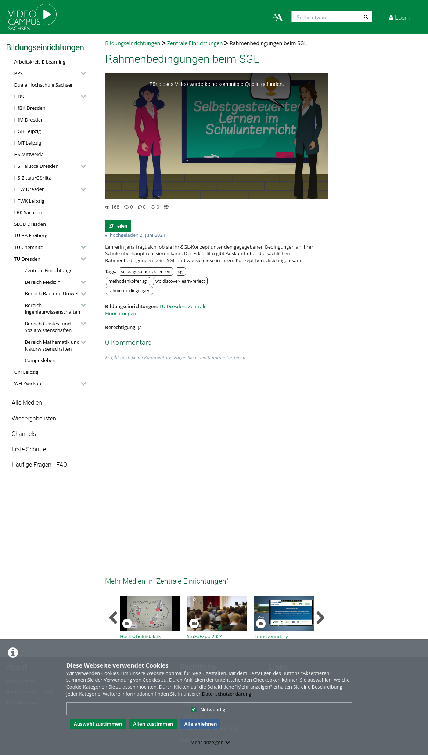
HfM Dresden (29, 119)
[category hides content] (81, 73)
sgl (181, 271)
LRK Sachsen (28, 212)
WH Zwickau (28, 383)
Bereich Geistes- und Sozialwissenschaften (48, 327)
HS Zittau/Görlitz (32, 177)
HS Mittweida (29, 154)
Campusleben (40, 360)
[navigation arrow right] (320, 617)
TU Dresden (27, 259)
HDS (19, 96)
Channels (24, 434)
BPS (18, 73)
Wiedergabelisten (34, 418)
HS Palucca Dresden (36, 166)
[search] (325, 16)
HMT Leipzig (28, 143)
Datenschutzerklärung (226, 693)
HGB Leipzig (27, 131)
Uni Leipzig (26, 372)
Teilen (118, 226)
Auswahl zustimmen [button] (98, 723)
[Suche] (366, 16)
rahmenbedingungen (129, 290)
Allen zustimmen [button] (153, 723)
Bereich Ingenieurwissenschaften (52, 308)
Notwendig (208, 709)
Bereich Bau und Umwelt (52, 293)
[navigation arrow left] (113, 617)
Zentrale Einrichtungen (50, 270)
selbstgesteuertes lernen (145, 271)
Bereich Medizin (43, 282)
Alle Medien (27, 403)
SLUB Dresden (30, 224)
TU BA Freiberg (30, 235)
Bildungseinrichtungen (132, 43)
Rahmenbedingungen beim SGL (268, 43)
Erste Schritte (29, 449)
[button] (48, 73)
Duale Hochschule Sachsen (44, 85)
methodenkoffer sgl (128, 281)
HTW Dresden (29, 189)
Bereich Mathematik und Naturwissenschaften (52, 345)
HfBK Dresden (30, 108)
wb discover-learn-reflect (180, 281)
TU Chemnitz (28, 247)
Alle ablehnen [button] (200, 723)
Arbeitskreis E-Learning (40, 61)
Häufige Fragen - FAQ (39, 465)
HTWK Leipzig (29, 201)
